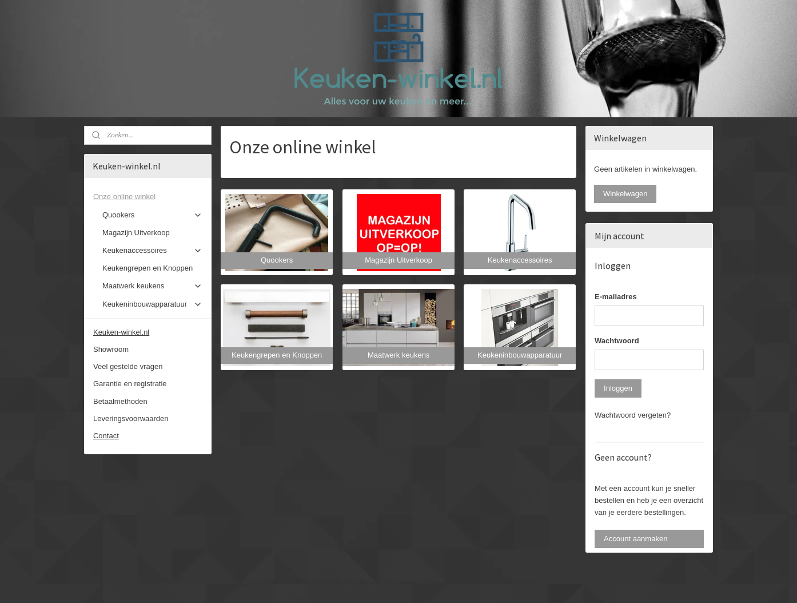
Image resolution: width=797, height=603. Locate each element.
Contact (106, 435)
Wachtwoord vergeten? (633, 415)
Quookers (152, 215)
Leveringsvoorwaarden (131, 418)
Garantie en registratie (130, 383)
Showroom (111, 349)
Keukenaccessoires (152, 250)
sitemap (368, 581)
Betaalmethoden (120, 401)
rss (388, 581)
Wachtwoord (617, 340)
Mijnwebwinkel (514, 581)
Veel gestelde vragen (127, 366)
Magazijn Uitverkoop (136, 232)
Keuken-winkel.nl (121, 332)
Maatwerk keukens (152, 286)
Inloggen (618, 388)
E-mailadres (616, 296)
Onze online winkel (147, 196)
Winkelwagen (625, 193)
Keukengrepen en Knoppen (147, 268)
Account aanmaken (635, 538)
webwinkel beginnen (425, 581)
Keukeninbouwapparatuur (152, 304)
